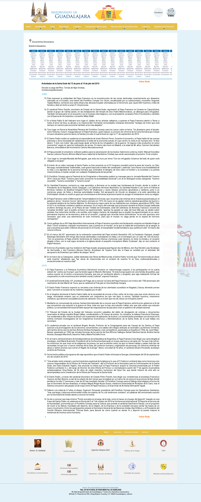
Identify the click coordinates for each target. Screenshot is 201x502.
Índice (33, 76)
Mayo (33, 61)
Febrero (33, 55)
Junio (33, 63)
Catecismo (117, 432)
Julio (33, 65)
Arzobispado (40, 27)
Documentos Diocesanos (96, 27)
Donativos (158, 12)
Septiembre (33, 68)
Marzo (33, 57)
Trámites (77, 27)
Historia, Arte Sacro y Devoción (124, 27)
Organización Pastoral (164, 27)
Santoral (145, 432)
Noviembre (33, 73)
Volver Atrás (144, 82)
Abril (33, 59)
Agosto (33, 67)
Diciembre (33, 74)
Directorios (64, 27)
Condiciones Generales (109, 488)
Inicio (28, 26)
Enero (33, 53)
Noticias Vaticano (131, 432)
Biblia (106, 432)
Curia (52, 27)
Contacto (146, 27)
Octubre (33, 71)
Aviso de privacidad (90, 488)
